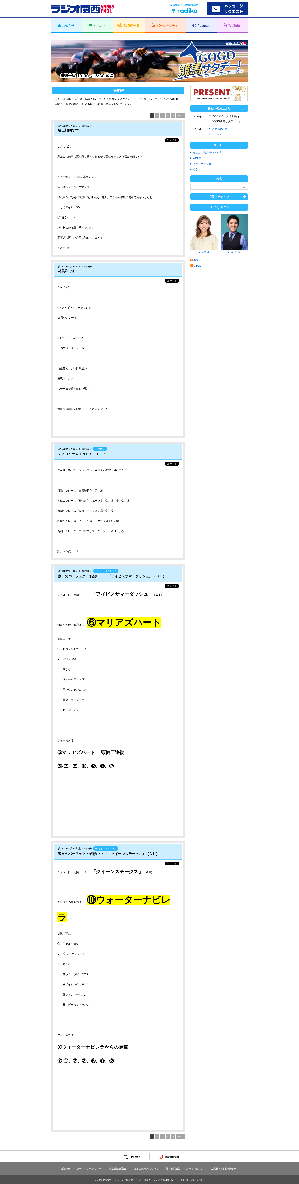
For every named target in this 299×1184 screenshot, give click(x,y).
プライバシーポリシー (89, 1168)
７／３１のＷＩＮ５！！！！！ (82, 454)
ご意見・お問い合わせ (223, 1168)
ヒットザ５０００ (203, 163)
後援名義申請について (146, 1168)
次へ (180, 115)
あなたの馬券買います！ (207, 152)
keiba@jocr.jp (219, 129)
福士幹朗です (68, 130)
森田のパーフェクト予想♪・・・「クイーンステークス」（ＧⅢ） (108, 854)
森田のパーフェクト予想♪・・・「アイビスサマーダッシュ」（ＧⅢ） (112, 576)
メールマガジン (194, 1168)
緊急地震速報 (173, 1168)
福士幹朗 (235, 252)
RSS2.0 (198, 259)
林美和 (205, 252)
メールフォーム (220, 134)
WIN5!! (197, 158)
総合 (195, 169)
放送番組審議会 (117, 1168)
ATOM (198, 265)
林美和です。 (68, 271)
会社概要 (66, 1168)
